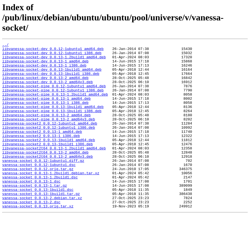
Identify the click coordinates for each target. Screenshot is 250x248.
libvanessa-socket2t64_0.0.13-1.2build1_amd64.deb (54, 169)
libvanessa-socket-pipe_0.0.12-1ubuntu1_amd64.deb (54, 95)
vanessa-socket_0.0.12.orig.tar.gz (37, 194)
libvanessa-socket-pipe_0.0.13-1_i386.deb (45, 114)
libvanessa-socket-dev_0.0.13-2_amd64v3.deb (47, 90)
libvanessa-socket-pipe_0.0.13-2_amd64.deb (46, 129)
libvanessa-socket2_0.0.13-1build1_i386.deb (47, 164)
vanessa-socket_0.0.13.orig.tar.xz (37, 239)
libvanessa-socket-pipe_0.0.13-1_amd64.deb (46, 109)
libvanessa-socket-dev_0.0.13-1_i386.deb (44, 70)
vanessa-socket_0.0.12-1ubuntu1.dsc (38, 189)
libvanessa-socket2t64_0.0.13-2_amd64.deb (45, 174)
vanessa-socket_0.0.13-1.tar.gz (34, 214)
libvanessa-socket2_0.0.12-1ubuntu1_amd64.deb (49, 139)
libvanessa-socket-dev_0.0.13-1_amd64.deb (45, 65)
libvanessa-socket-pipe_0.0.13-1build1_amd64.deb (53, 119)
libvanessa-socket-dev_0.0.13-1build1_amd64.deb (51, 75)
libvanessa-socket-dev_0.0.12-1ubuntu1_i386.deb (51, 55)
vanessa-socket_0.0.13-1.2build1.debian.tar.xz (50, 199)
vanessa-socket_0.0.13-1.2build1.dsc (40, 204)
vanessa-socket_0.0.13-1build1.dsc (37, 219)
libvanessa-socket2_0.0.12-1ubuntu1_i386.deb (48, 144)
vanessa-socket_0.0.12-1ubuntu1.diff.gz (43, 184)
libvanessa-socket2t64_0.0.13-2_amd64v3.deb (47, 179)
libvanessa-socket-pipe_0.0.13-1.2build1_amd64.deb (55, 104)
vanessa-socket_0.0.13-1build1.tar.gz (41, 224)
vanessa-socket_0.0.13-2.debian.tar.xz (42, 229)
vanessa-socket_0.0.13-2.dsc (31, 234)
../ (5, 45)
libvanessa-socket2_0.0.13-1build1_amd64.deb (48, 159)
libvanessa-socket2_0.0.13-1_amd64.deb (42, 149)
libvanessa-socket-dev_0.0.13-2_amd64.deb (45, 85)
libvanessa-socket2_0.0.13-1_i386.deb (41, 154)
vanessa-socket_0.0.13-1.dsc (31, 209)
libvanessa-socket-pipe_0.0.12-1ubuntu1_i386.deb (53, 99)
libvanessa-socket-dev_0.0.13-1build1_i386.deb (50, 80)
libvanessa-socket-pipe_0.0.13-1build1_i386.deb (51, 124)
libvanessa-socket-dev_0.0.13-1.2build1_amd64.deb (54, 60)
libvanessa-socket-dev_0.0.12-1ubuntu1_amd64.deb (53, 50)
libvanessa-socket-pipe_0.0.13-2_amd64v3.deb (48, 134)
